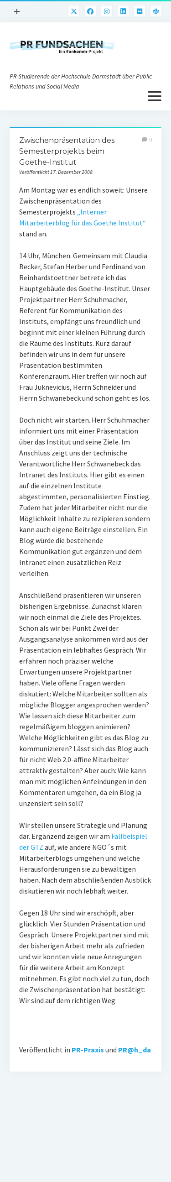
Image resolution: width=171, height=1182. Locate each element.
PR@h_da (134, 1049)
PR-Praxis (88, 1049)
